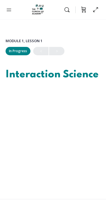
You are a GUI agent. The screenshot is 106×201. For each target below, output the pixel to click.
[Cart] (83, 10)
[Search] (68, 10)
